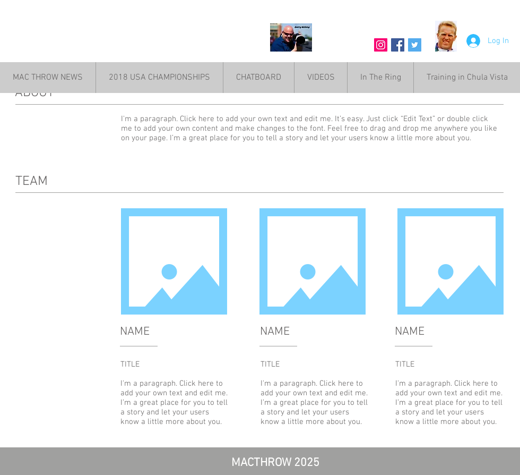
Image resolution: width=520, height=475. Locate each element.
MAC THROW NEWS (124, 41)
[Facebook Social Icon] (397, 45)
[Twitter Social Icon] (414, 45)
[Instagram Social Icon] (380, 45)
